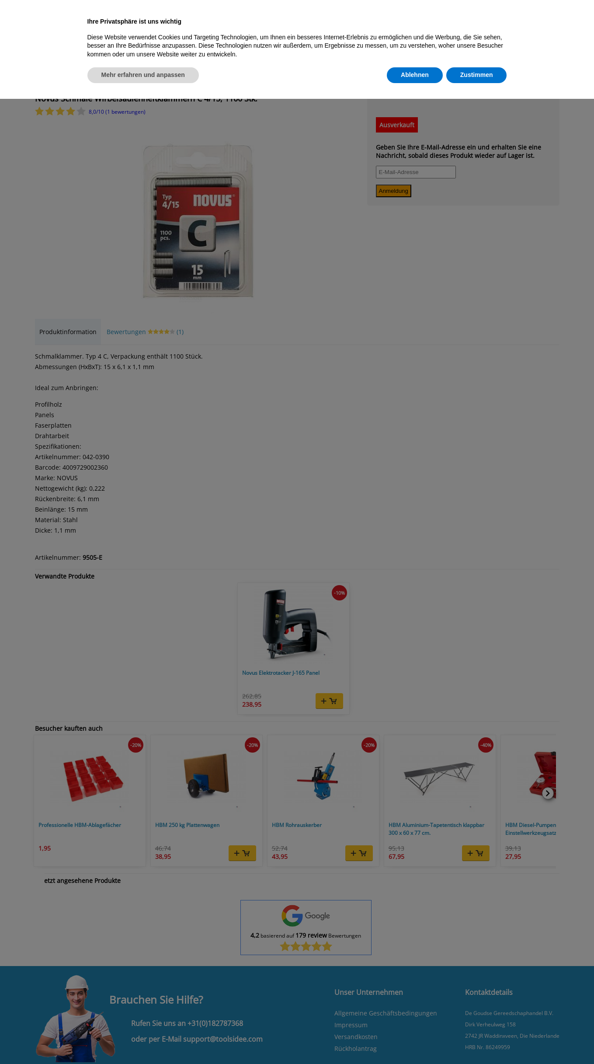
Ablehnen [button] (415, 74)
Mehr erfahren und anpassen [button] (143, 74)
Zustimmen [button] (476, 74)
